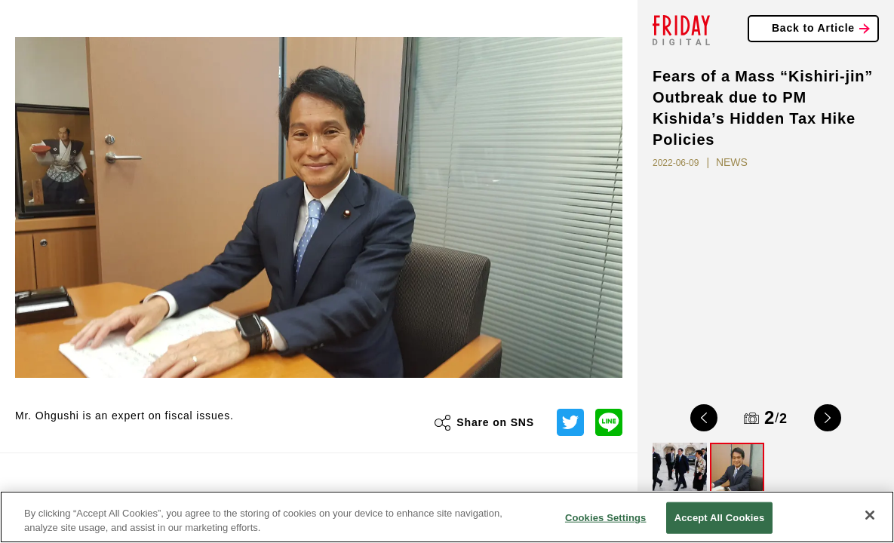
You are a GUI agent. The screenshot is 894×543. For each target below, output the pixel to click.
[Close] (869, 515)
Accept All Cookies (719, 517)
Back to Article (813, 28)
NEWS (732, 162)
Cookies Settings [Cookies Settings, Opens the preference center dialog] (606, 517)
